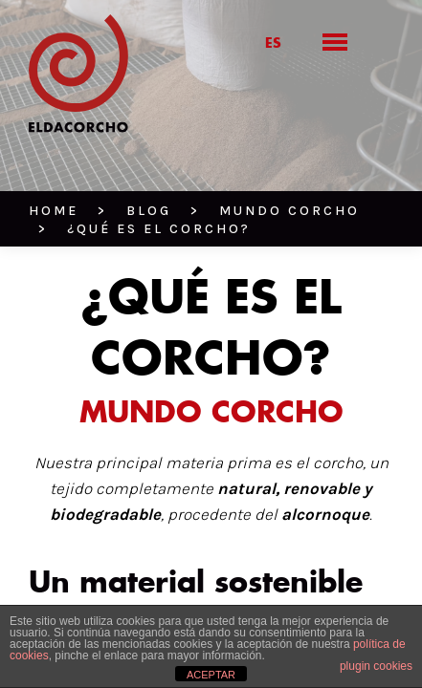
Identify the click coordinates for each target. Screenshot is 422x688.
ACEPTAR (211, 674)
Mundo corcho (192, 163)
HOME (49, 163)
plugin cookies (376, 666)
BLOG (103, 163)
